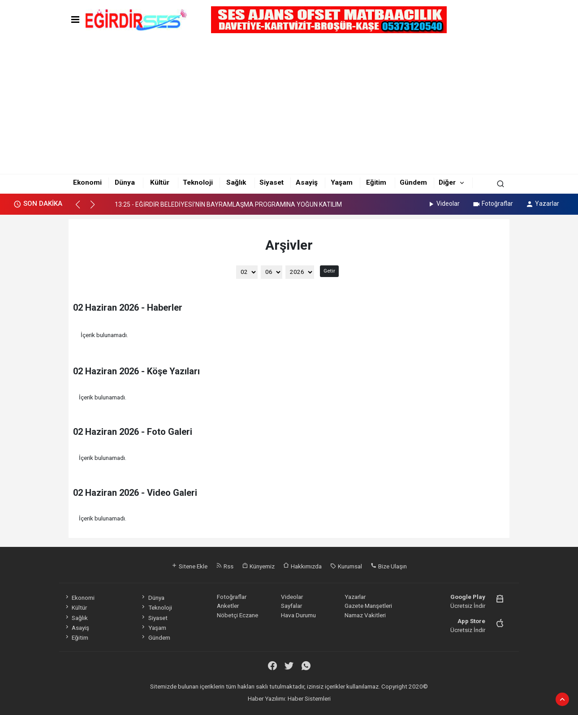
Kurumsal (346, 566)
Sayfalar (291, 605)
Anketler (228, 605)
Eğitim (376, 182)
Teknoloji (198, 182)
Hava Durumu (298, 615)
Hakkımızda (302, 566)
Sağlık (236, 182)
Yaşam (342, 182)
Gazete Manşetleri (368, 605)
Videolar (443, 203)
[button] (82, 208)
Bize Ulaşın (389, 566)
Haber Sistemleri (309, 698)
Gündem (413, 182)
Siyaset (271, 182)
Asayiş (307, 182)
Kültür (159, 182)
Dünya (125, 182)
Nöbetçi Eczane (237, 615)
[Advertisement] (289, 103)
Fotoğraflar (492, 203)
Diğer (447, 182)
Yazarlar (542, 203)
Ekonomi (87, 182)
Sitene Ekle (189, 566)
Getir (329, 271)
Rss (224, 566)
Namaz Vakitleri (365, 615)
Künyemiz (258, 566)
